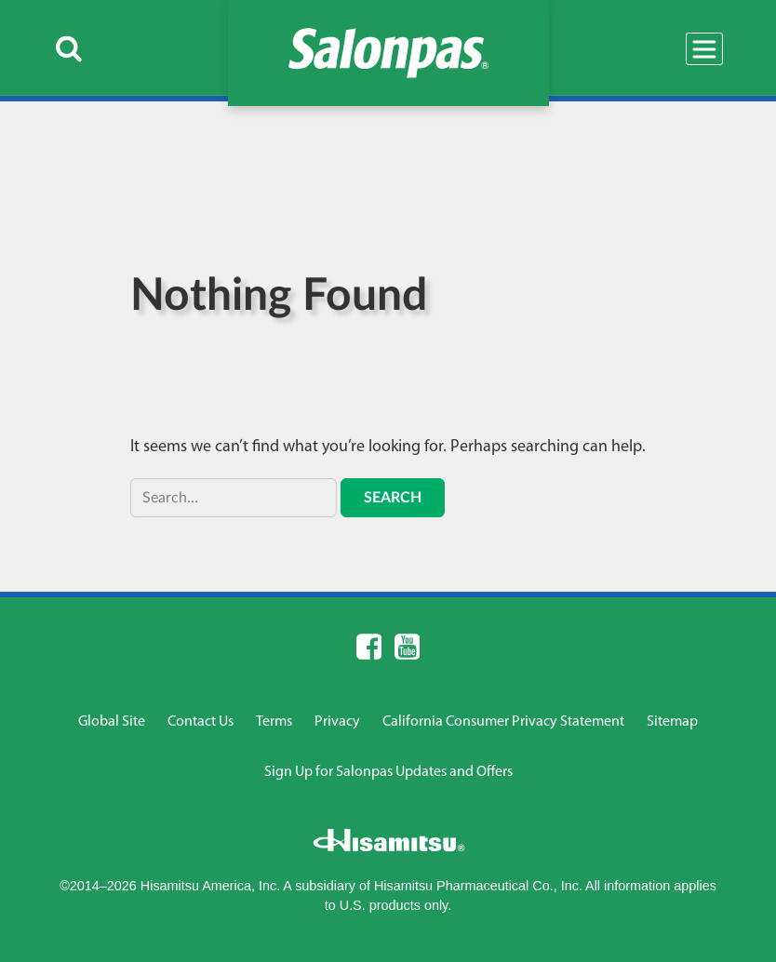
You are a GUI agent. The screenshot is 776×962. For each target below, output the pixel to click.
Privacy (337, 722)
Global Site (111, 722)
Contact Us (200, 722)
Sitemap (672, 722)
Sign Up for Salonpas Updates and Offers (388, 772)
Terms (274, 722)
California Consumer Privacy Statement (503, 722)
